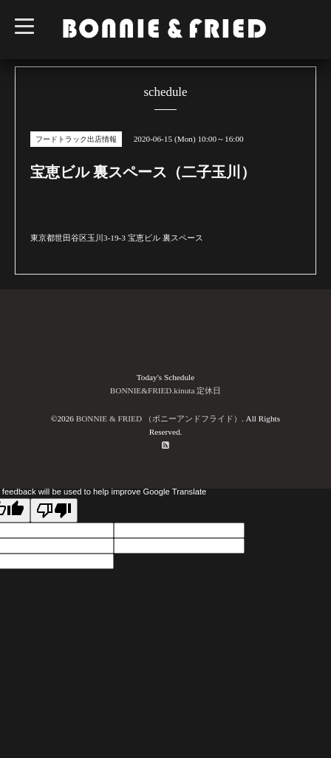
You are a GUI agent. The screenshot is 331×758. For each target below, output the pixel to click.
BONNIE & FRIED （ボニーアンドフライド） (159, 418)
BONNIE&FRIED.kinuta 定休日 (166, 390)
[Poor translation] (54, 510)
